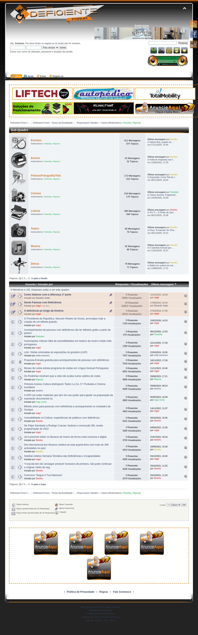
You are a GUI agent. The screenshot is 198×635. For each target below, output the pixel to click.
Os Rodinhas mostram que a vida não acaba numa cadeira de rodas (62, 376)
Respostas (122, 284)
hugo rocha (41, 402)
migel (156, 297)
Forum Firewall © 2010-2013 (106, 617)
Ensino (35, 158)
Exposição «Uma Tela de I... (163, 177)
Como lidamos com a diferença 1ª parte (47, 294)
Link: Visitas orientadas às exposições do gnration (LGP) (55, 352)
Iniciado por (45, 284)
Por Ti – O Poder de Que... (162, 212)
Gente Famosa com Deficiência (42, 302)
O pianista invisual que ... (162, 247)
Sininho (173, 210)
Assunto (30, 284)
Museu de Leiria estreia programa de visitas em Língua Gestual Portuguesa (66, 368)
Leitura (35, 210)
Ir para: (163, 505)
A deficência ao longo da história (43, 310)
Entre (38, 43)
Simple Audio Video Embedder (100, 613)
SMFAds (93, 610)
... (27, 278)
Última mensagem (164, 284)
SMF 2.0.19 (86, 607)
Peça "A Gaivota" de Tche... (163, 230)
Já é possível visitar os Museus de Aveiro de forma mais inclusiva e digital (65, 436)
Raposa (136, 123)
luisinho (39, 390)
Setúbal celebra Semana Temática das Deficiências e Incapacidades (62, 456)
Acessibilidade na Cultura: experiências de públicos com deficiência (62, 417)
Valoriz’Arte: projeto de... (161, 142)
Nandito (174, 139)
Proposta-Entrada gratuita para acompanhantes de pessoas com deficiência (66, 360)
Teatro (35, 228)
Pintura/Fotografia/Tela (46, 175)
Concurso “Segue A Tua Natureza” (43, 475)
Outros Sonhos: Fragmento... (163, 195)
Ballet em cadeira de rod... (162, 265)
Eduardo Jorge (43, 298)
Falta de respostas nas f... (162, 159)
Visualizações (139, 284)
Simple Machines (113, 607)
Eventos (36, 140)
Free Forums (106, 610)
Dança (35, 263)
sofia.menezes (42, 355)
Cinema (36, 193)
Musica (35, 246)
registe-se (49, 43)
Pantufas (127, 123)
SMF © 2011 (98, 607)
